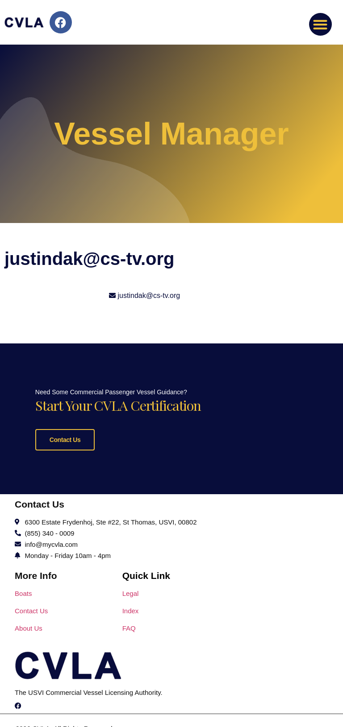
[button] (320, 24)
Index (130, 713)
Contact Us (53, 491)
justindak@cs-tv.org (149, 295)
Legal (130, 696)
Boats (23, 696)
